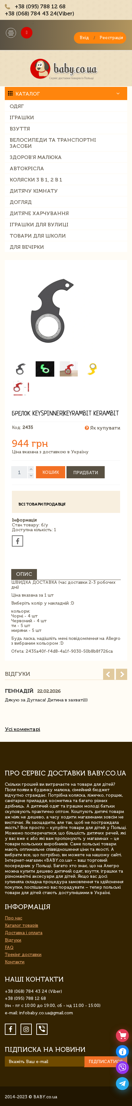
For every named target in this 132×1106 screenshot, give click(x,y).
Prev (108, 674)
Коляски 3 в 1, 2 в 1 (36, 180)
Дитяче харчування (39, 213)
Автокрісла (27, 168)
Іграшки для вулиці (39, 225)
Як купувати (102, 428)
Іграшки (22, 117)
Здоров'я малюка (36, 157)
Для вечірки (27, 247)
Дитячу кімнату (34, 191)
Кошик (50, 472)
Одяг (17, 106)
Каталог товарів (21, 925)
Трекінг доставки (23, 954)
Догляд (21, 202)
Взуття (20, 129)
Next (121, 674)
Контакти (14, 961)
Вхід (84, 37)
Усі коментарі (22, 729)
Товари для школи (38, 236)
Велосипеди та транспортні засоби (53, 143)
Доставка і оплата (23, 932)
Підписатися (106, 1061)
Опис (24, 574)
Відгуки (13, 940)
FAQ (9, 947)
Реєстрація (111, 37)
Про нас (13, 918)
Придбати (85, 472)
